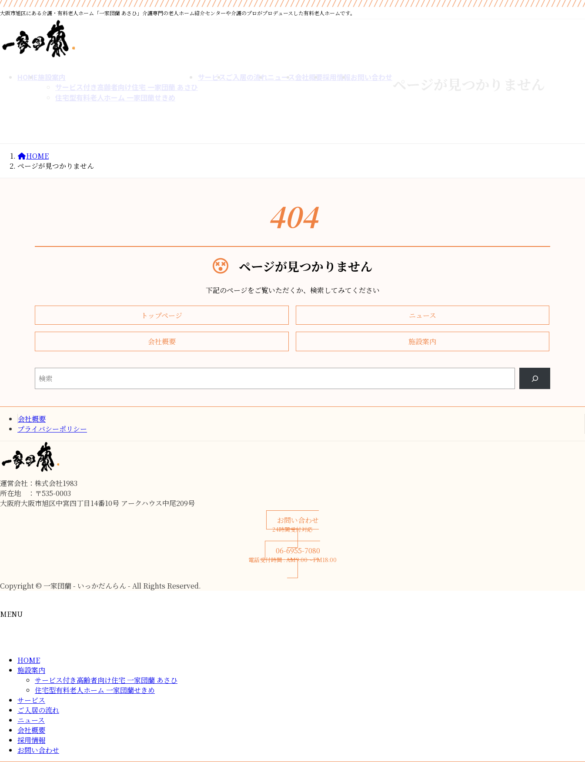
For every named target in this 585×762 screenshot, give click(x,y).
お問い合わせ (38, 750)
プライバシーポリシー (52, 429)
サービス (31, 700)
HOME (28, 660)
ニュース (31, 720)
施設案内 (31, 670)
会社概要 (32, 419)
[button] (162, 315)
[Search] (534, 378)
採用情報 (31, 740)
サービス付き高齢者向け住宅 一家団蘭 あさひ (106, 680)
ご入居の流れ (38, 710)
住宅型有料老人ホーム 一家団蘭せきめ (95, 690)
